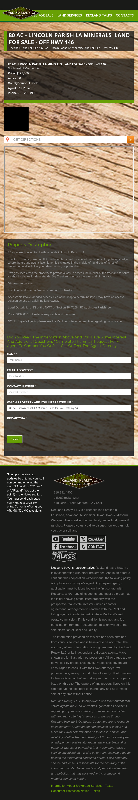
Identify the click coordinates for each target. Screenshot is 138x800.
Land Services (69, 15)
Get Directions (23, 139)
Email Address (20, 370)
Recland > (15, 48)
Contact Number (21, 386)
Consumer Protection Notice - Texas (75, 791)
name (12, 354)
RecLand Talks (99, 15)
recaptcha (17, 418)
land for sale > (31, 48)
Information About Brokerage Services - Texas (82, 785)
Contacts (125, 15)
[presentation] (28, 426)
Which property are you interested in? (40, 402)
